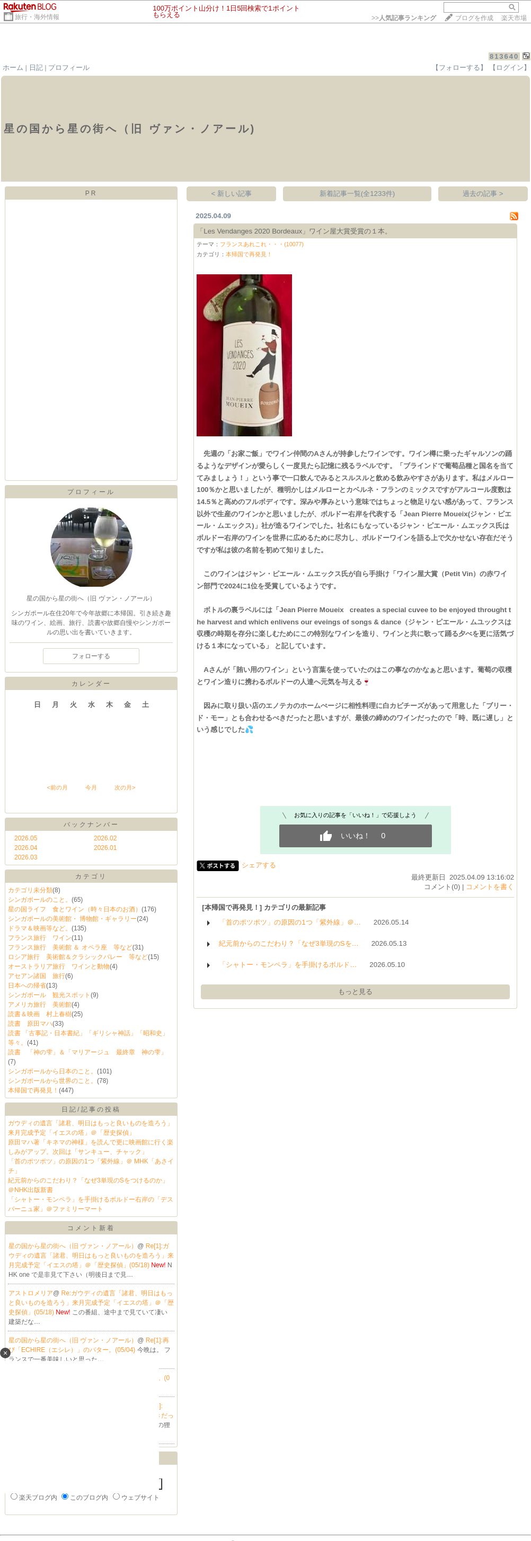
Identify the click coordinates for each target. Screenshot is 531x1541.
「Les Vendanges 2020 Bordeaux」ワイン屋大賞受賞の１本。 (294, 231)
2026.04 (25, 848)
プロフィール (69, 67)
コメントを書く (490, 887)
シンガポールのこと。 (40, 899)
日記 (36, 67)
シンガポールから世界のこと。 (52, 1081)
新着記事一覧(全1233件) (357, 194)
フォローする (91, 656)
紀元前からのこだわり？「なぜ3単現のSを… (289, 943)
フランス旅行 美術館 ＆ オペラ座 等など (70, 947)
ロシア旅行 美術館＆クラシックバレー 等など (78, 957)
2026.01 (105, 848)
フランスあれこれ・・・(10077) (262, 244)
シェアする (259, 865)
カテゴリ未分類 (30, 890)
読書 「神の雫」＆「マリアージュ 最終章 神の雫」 (87, 1052)
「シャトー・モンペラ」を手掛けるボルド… (288, 965)
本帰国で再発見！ (33, 1090)
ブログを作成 (474, 18)
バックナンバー (91, 824)
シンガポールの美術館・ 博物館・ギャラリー (72, 918)
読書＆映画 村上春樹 (40, 1014)
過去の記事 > (483, 194)
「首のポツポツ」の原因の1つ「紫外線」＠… (290, 922)
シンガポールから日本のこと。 (52, 1071)
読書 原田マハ (30, 1023)
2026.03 (25, 857)
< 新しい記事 (231, 194)
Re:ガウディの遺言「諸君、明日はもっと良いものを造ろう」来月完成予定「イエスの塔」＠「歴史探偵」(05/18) (91, 1302)
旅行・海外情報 (37, 17)
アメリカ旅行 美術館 (40, 1004)
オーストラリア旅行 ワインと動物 (59, 966)
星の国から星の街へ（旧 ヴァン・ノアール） (72, 1246)
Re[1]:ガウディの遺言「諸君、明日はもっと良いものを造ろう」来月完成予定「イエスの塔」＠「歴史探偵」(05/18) (91, 1255)
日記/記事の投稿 (90, 1109)
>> (403, 18)
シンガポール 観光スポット (49, 995)
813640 (504, 56)
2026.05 (25, 838)
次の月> (124, 787)
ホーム (13, 67)
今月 (91, 787)
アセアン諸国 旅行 (36, 976)
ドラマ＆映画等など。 (40, 928)
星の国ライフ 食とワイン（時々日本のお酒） (74, 909)
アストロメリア (30, 1293)
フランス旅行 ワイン (40, 938)
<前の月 (57, 787)
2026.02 (105, 838)
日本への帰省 (27, 985)
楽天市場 (514, 18)
